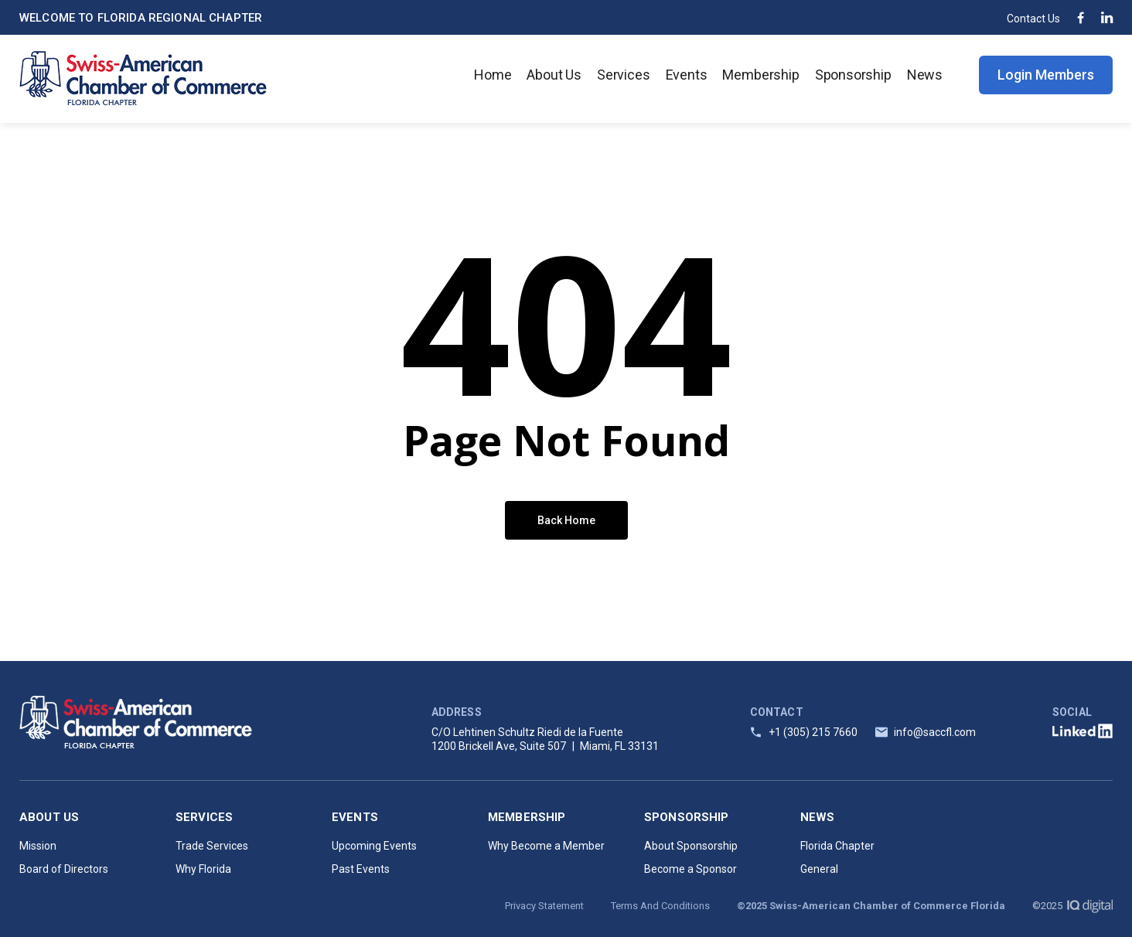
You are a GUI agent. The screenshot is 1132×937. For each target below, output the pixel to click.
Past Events (361, 869)
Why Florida (203, 869)
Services (623, 74)
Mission (37, 846)
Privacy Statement (544, 905)
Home (492, 74)
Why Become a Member (546, 846)
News (925, 74)
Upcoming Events (374, 846)
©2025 (1072, 905)
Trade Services (212, 846)
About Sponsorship (691, 846)
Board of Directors (63, 869)
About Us (554, 74)
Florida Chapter (837, 846)
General (819, 869)
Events (687, 74)
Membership (760, 74)
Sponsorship (853, 74)
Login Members (1045, 74)
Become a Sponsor (690, 869)
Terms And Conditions (660, 905)
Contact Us (1033, 18)
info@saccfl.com (935, 732)
